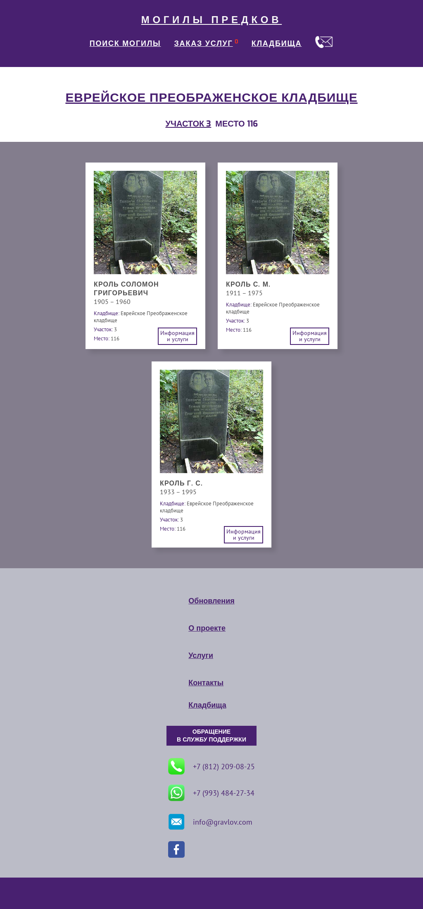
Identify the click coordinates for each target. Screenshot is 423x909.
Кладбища (207, 705)
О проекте (207, 628)
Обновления (211, 601)
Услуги (200, 655)
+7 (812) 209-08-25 (211, 766)
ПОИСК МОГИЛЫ (125, 43)
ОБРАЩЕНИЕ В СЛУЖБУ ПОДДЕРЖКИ (211, 736)
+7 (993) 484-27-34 (211, 793)
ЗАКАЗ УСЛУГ (203, 43)
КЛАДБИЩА (277, 43)
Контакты (205, 683)
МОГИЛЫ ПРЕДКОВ (211, 19)
